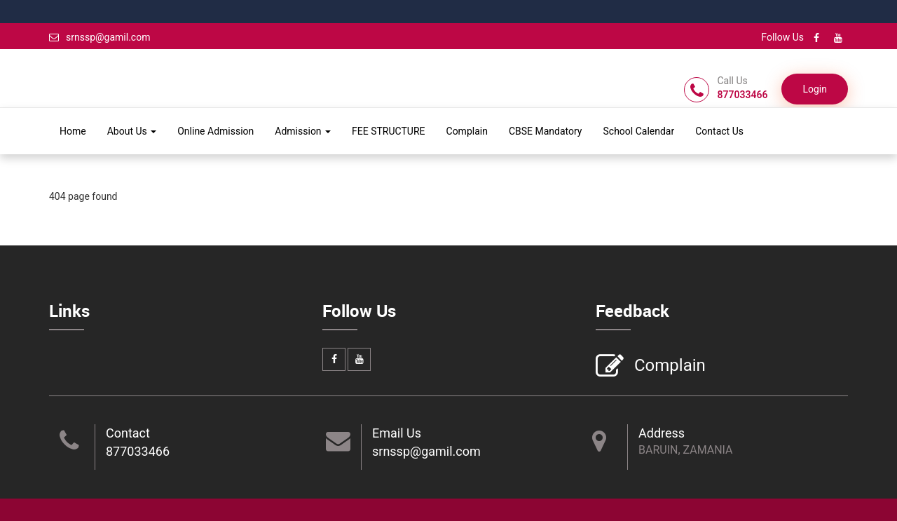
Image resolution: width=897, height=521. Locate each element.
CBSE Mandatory (545, 131)
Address (661, 433)
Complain (467, 131)
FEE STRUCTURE (388, 131)
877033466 (138, 451)
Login (814, 89)
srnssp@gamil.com (99, 37)
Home (73, 131)
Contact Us (719, 131)
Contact (128, 433)
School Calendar (638, 131)
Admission (303, 131)
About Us (132, 131)
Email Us (396, 433)
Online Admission (215, 131)
